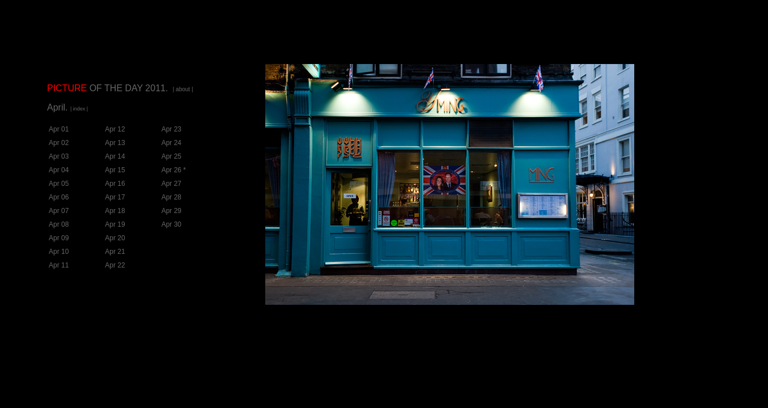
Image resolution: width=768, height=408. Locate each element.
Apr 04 (59, 170)
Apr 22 (115, 265)
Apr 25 (171, 156)
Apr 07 (59, 211)
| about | (183, 89)
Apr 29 (171, 211)
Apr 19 (115, 224)
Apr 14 (115, 156)
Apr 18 (115, 211)
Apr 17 (115, 197)
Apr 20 (115, 238)
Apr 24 (171, 143)
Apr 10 (59, 252)
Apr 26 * (174, 170)
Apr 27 (171, 184)
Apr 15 (115, 170)
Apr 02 (59, 143)
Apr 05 (59, 184)
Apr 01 (59, 129)
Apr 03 (59, 156)
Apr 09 (59, 238)
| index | (79, 109)
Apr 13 (115, 143)
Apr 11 (59, 265)
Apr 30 (171, 224)
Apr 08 (59, 224)
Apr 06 (59, 197)
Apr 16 (115, 184)
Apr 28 (171, 197)
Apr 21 (115, 252)
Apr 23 (171, 129)
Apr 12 (115, 129)
